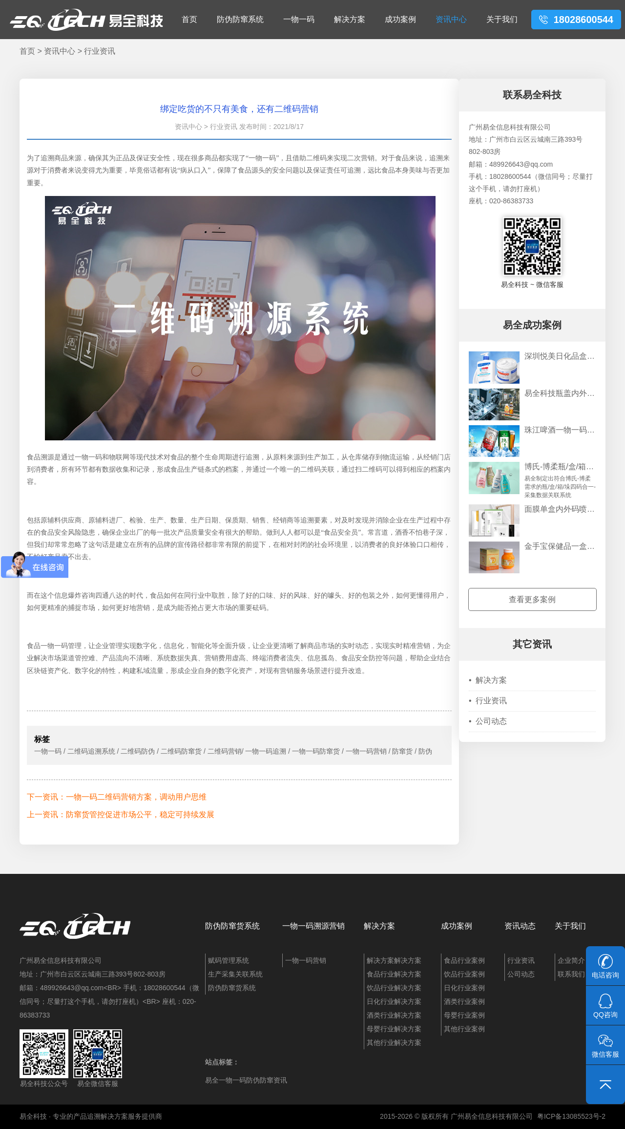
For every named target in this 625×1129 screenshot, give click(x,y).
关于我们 (502, 19)
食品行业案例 (464, 960)
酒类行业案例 (464, 1001)
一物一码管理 (61, 646)
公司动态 (488, 721)
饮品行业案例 (464, 974)
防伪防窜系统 (240, 19)
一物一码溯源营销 (313, 926)
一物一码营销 (305, 960)
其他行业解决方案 (394, 1042)
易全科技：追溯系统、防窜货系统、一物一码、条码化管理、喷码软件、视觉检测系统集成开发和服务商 (86, 19)
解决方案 (349, 19)
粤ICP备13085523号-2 (571, 1116)
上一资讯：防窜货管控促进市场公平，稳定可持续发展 (120, 814)
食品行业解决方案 (394, 974)
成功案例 (400, 19)
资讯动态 (520, 926)
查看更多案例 (532, 599)
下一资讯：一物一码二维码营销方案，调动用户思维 (117, 797)
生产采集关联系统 (235, 974)
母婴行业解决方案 (394, 1029)
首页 (189, 19)
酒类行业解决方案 (394, 1015)
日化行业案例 (464, 988)
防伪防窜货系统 (232, 926)
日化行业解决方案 (394, 1001)
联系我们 (571, 974)
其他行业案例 (464, 1029)
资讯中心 (451, 19)
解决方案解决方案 (394, 960)
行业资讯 (99, 51)
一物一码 (298, 19)
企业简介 (571, 960)
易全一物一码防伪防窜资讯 (246, 1080)
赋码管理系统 (228, 960)
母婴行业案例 (464, 1015)
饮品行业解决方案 (394, 988)
